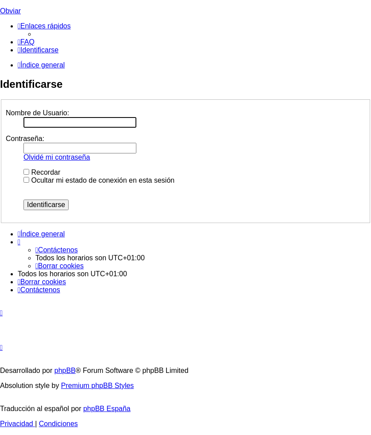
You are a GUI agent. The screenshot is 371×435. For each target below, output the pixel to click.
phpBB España (107, 408)
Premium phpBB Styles (97, 385)
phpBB (65, 370)
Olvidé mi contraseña (56, 157)
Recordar (41, 172)
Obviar (10, 11)
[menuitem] (26, 42)
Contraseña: (25, 138)
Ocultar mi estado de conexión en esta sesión (98, 180)
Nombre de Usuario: (37, 113)
